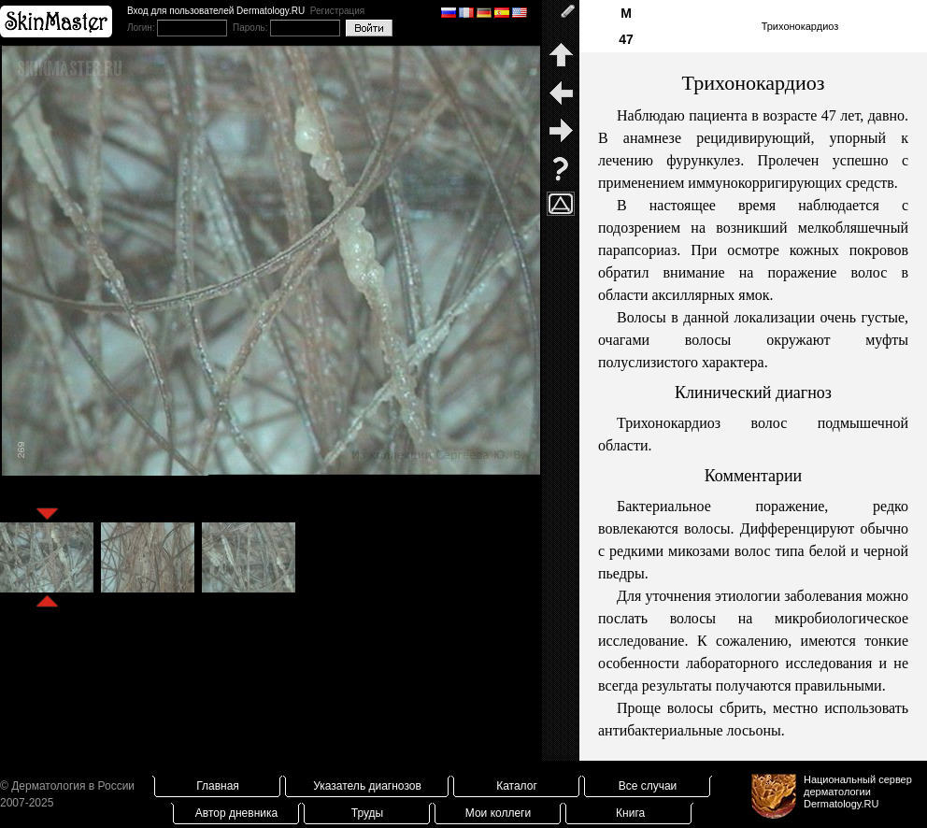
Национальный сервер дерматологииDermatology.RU (858, 791)
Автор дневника (236, 813)
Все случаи (648, 785)
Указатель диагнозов (367, 785)
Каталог (516, 785)
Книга (630, 813)
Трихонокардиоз (800, 26)
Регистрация (337, 11)
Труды (367, 813)
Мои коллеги (498, 813)
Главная (217, 785)
